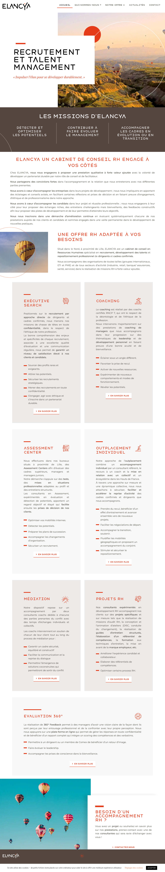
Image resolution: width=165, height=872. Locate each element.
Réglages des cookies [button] (134, 868)
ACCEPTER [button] (152, 868)
